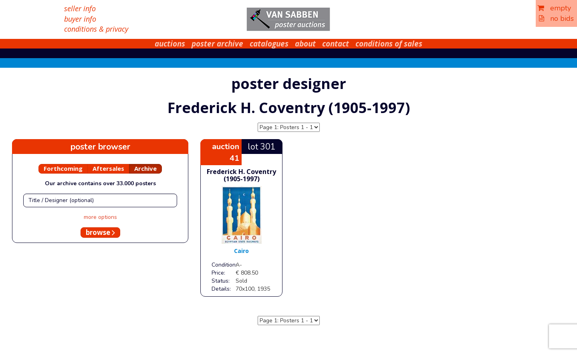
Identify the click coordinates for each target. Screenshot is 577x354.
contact (335, 44)
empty (554, 8)
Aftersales (108, 168)
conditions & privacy (96, 29)
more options (100, 217)
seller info (80, 8)
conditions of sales (388, 44)
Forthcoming (63, 168)
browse (100, 232)
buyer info (80, 19)
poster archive (217, 44)
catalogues (269, 44)
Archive (145, 168)
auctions (170, 44)
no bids (556, 18)
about (305, 44)
